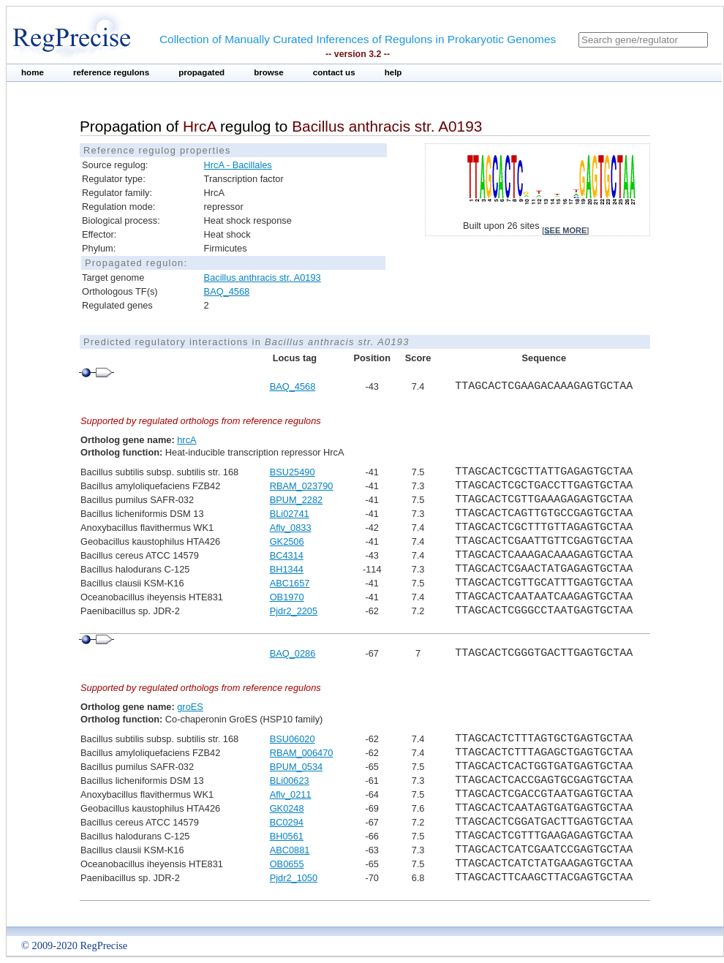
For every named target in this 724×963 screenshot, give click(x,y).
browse (269, 72)
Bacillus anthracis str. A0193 (262, 277)
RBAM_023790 (301, 485)
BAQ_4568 (227, 291)
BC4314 (286, 555)
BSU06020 (292, 738)
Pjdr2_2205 (293, 610)
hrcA (186, 439)
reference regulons (111, 72)
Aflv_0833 (291, 527)
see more (565, 230)
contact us (334, 72)
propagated (201, 72)
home (32, 72)
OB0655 (287, 863)
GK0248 (287, 808)
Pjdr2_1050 (293, 877)
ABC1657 (290, 583)
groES (190, 706)
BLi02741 (289, 513)
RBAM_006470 (301, 752)
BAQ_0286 (293, 653)
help (393, 72)
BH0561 (286, 836)
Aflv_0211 (291, 794)
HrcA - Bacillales (238, 164)
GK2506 (287, 541)
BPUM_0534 (296, 766)
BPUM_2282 (296, 499)
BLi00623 (289, 780)
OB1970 (287, 597)
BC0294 (286, 822)
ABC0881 (290, 850)
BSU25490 (292, 472)
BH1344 (286, 569)
